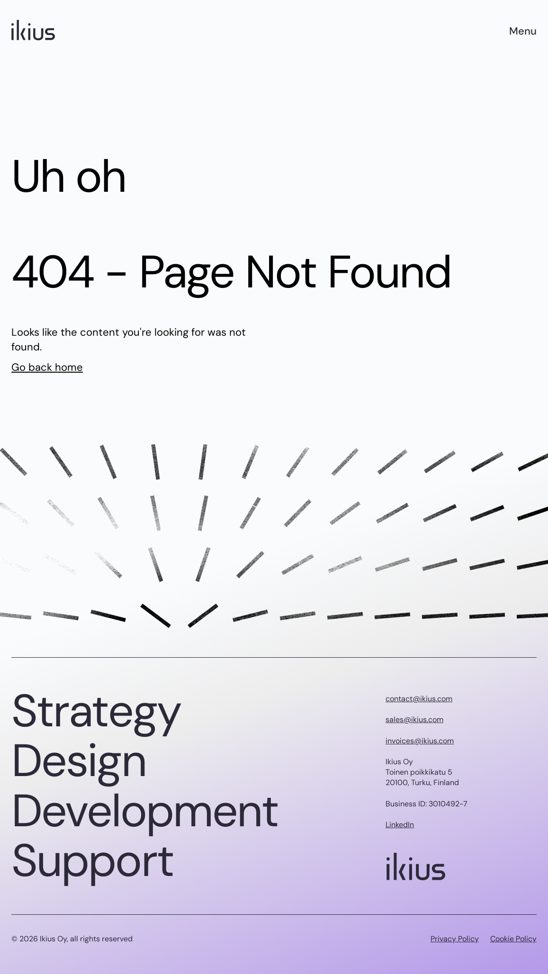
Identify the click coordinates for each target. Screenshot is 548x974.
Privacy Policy (455, 939)
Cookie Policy (513, 939)
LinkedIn (400, 825)
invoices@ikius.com (420, 741)
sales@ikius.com (414, 719)
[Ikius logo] (33, 31)
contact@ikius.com (419, 699)
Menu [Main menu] (523, 31)
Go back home (47, 367)
